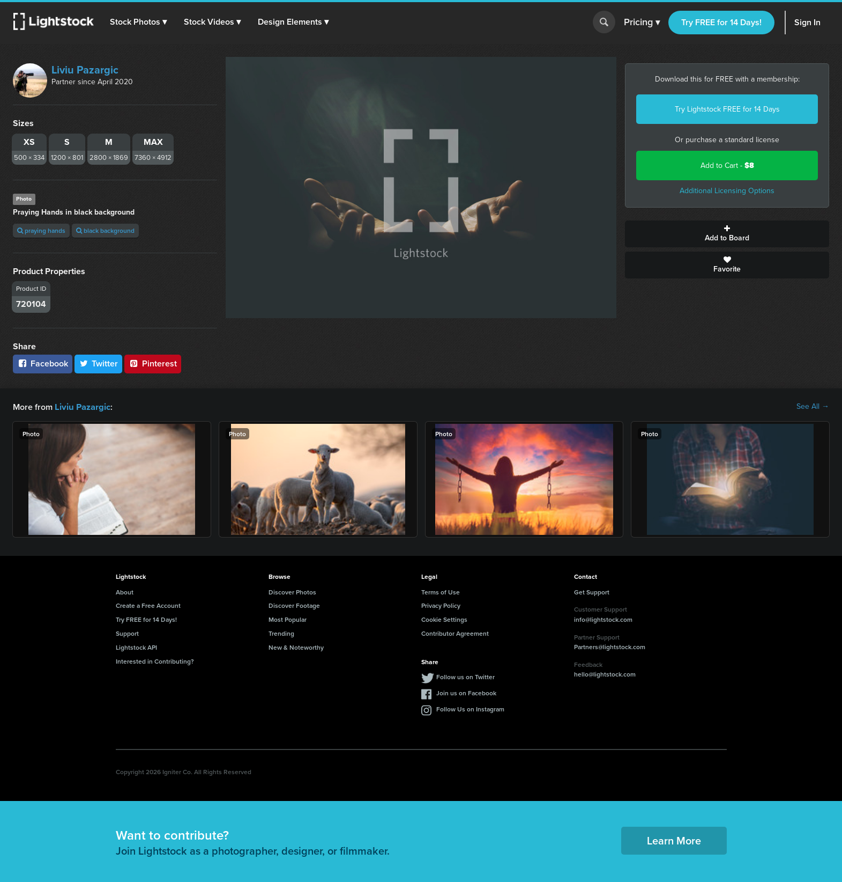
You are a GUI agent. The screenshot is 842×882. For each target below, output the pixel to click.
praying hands (41, 230)
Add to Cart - (727, 165)
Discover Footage (294, 604)
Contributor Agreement (455, 632)
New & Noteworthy (296, 646)
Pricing (642, 22)
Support (127, 632)
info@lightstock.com (603, 618)
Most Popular (288, 618)
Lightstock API (136, 646)
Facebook (42, 363)
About (124, 591)
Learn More (674, 840)
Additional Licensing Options (727, 190)
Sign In (807, 22)
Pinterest (153, 363)
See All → (812, 406)
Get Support (591, 591)
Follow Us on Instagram (470, 708)
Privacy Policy (440, 604)
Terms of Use (440, 591)
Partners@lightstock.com (609, 646)
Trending (281, 632)
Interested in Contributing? (155, 660)
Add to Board (727, 234)
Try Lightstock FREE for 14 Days (727, 109)
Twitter (98, 363)
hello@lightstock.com (605, 673)
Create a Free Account (148, 604)
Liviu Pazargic (84, 70)
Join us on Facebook (466, 692)
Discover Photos (292, 591)
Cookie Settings (444, 618)
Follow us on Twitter (465, 676)
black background (105, 230)
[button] (138, 22)
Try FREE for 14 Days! (721, 22)
